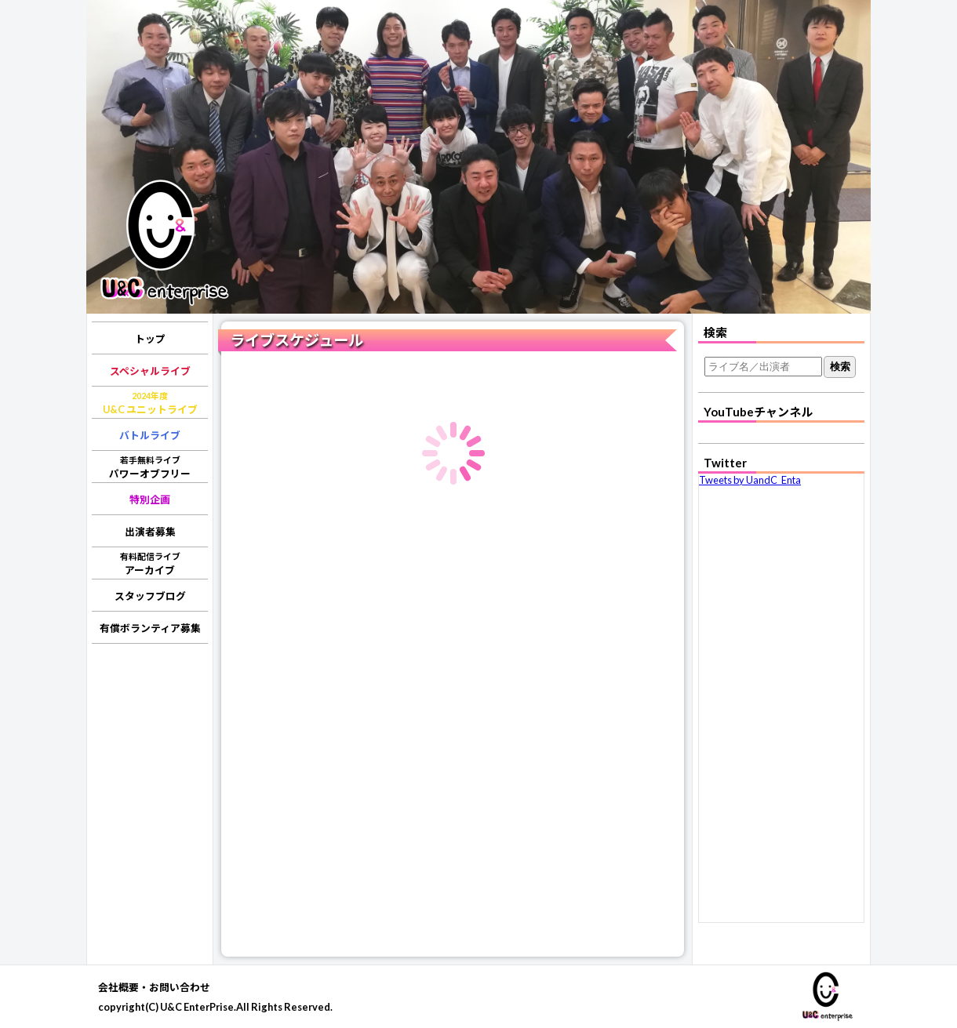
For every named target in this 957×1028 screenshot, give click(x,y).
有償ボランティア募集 (150, 628)
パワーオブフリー (150, 467)
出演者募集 (150, 531)
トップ (150, 338)
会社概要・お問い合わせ (154, 987)
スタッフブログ (150, 596)
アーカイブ (150, 563)
